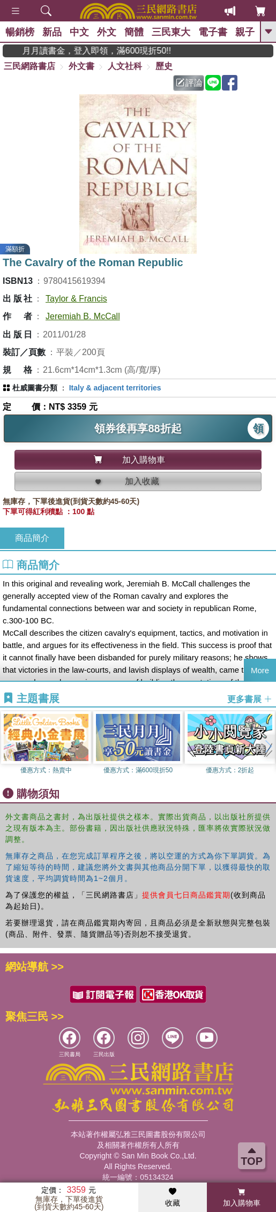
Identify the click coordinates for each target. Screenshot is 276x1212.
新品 (52, 32)
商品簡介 (32, 538)
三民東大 (171, 32)
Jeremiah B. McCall (83, 316)
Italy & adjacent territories (115, 387)
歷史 (164, 66)
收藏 (172, 1197)
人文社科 (125, 66)
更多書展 (249, 698)
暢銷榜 (19, 32)
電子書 (212, 32)
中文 (79, 32)
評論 (189, 82)
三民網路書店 (29, 66)
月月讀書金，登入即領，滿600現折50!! (110, 50)
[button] (268, 746)
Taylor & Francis (76, 298)
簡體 (134, 32)
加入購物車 (241, 1197)
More (260, 670)
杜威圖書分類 (34, 387)
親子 (245, 32)
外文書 (81, 66)
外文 (106, 32)
